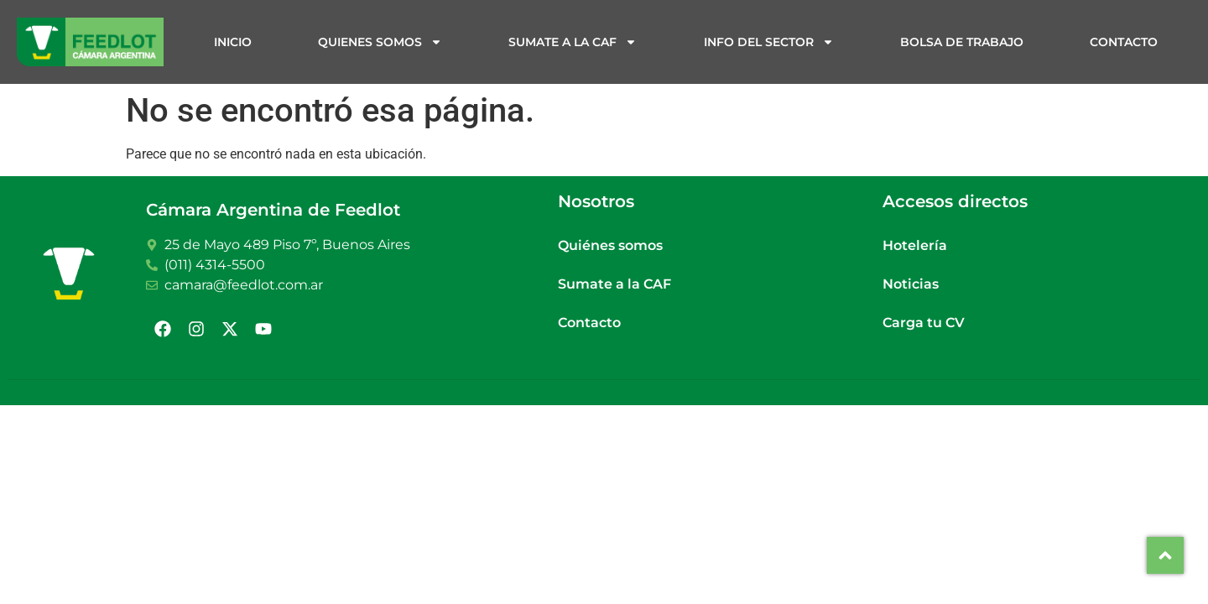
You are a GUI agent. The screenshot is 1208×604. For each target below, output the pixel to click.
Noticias (911, 284)
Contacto (1124, 41)
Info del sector (769, 42)
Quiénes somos (610, 245)
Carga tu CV (924, 323)
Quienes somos (380, 42)
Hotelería (915, 245)
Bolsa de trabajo (961, 41)
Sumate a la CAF (572, 42)
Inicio (233, 41)
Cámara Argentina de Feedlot (273, 210)
